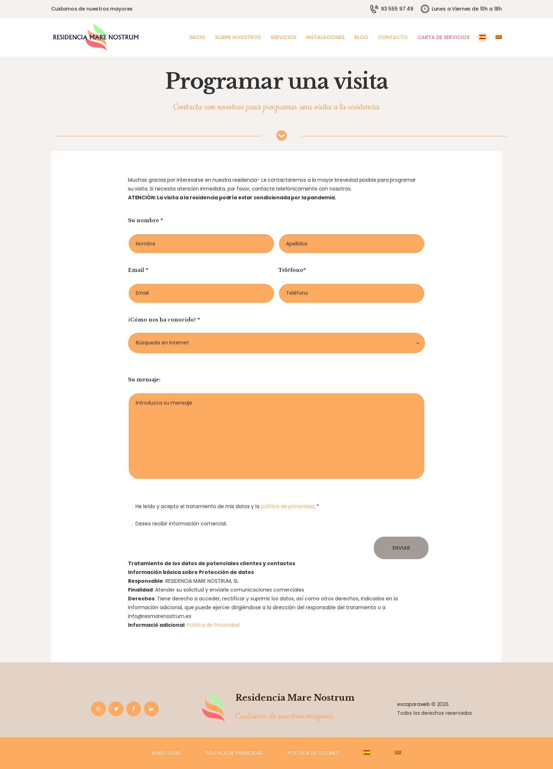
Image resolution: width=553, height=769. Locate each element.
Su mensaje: (144, 379)
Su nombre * (145, 220)
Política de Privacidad (213, 625)
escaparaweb (413, 704)
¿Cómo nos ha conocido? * (164, 320)
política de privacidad (287, 506)
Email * (138, 270)
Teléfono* (292, 270)
